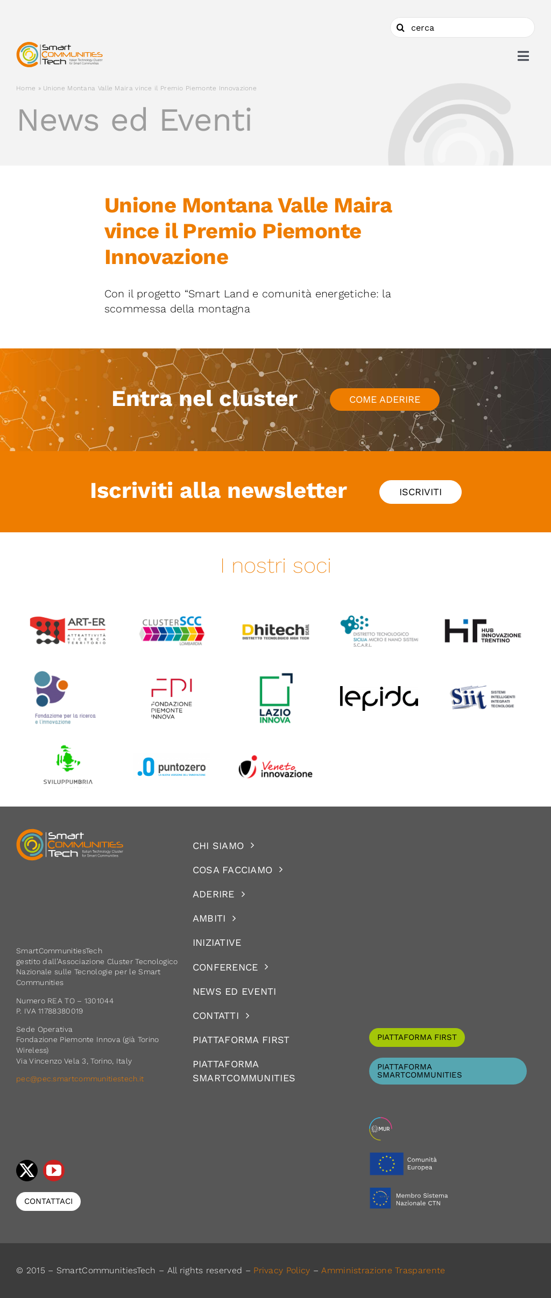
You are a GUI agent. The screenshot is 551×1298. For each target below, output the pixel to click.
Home (26, 88)
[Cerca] (400, 27)
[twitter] (27, 1170)
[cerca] (462, 27)
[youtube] (54, 1170)
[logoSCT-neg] (70, 833)
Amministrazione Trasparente (383, 1270)
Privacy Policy (281, 1270)
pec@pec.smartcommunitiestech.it (81, 1078)
